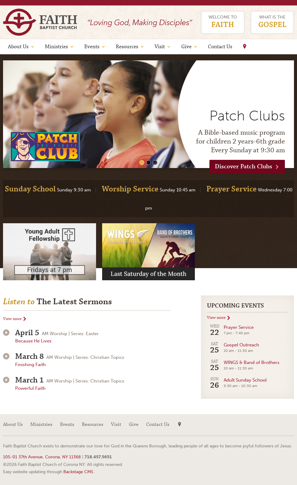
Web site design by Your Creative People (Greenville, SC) (277, 447)
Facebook (289, 424)
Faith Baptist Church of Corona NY (40, 22)
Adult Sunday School (237, 383)
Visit (160, 46)
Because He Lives (33, 341)
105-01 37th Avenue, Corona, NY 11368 (42, 457)
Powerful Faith (30, 388)
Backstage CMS (78, 471)
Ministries (56, 46)
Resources (127, 46)
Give (186, 46)
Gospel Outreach (233, 348)
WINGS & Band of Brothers (243, 366)
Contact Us (220, 46)
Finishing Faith (30, 364)
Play (6, 332)
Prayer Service (230, 330)
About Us (18, 46)
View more (12, 319)
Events (91, 46)
